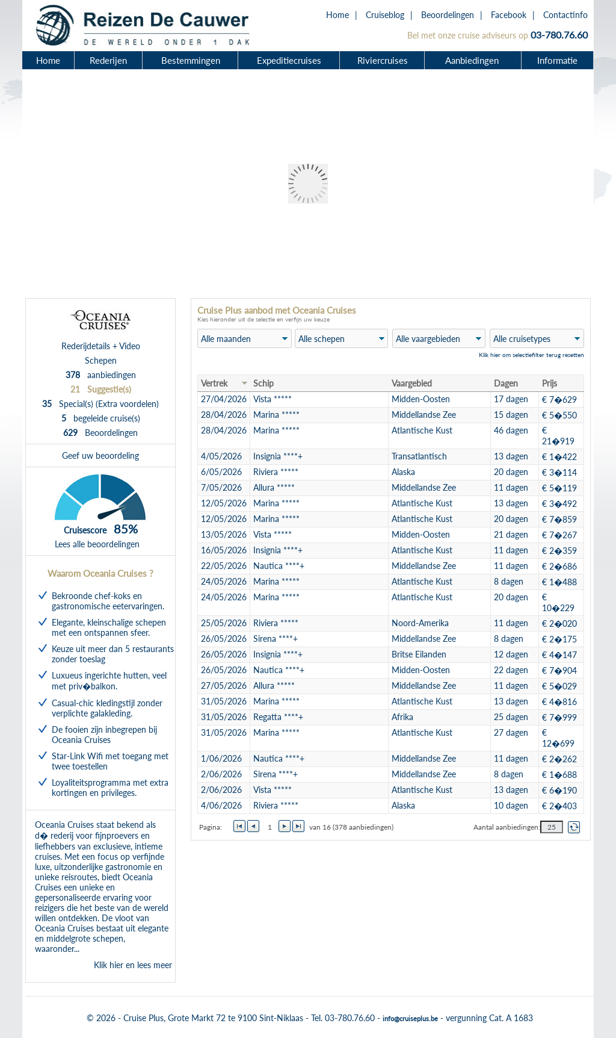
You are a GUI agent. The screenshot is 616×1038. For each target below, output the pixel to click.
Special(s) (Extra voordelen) (100, 404)
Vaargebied (412, 383)
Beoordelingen (447, 15)
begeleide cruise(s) (100, 418)
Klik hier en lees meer (133, 965)
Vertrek (214, 383)
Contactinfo (565, 15)
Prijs (549, 383)
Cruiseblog (385, 15)
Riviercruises (382, 60)
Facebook (508, 15)
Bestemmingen (190, 60)
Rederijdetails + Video (100, 346)
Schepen (101, 360)
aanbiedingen (101, 375)
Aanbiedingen (473, 60)
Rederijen (108, 60)
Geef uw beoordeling (100, 455)
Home (337, 15)
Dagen (506, 383)
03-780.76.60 (559, 34)
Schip (263, 383)
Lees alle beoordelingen (97, 544)
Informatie (557, 60)
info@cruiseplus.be (410, 1018)
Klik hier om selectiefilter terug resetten (531, 354)
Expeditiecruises (289, 60)
